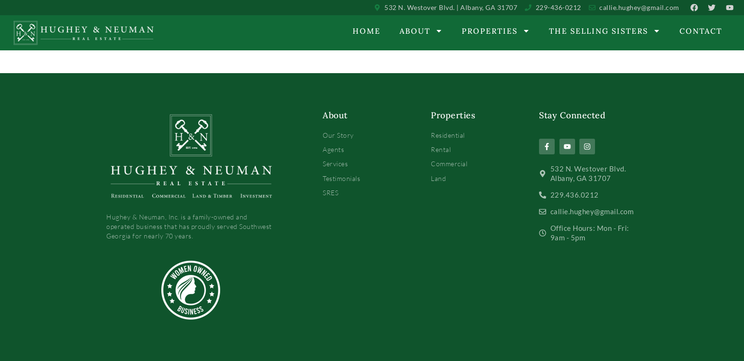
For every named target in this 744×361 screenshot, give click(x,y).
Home (367, 31)
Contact (700, 31)
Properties (496, 30)
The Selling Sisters (604, 30)
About (421, 30)
